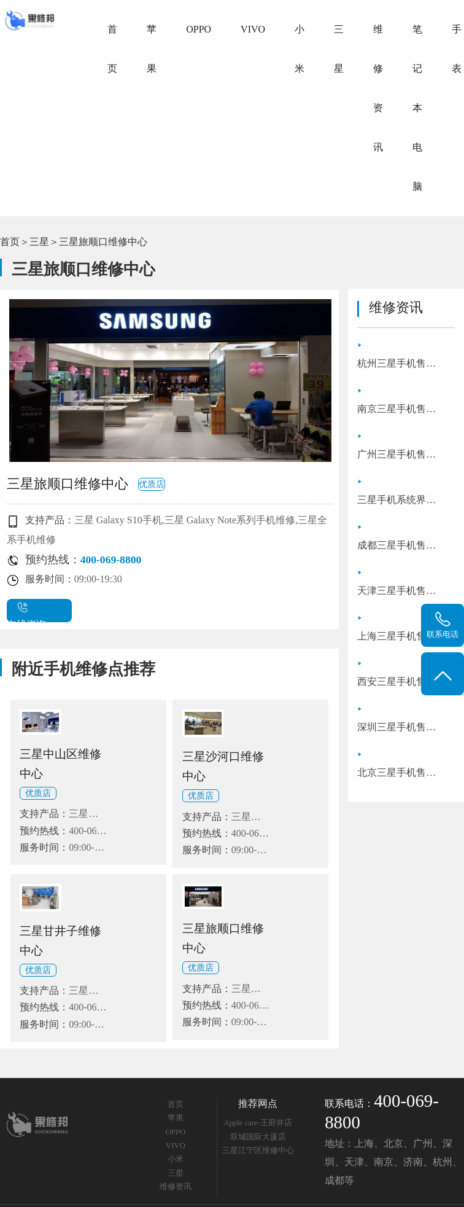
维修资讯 (378, 88)
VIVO (253, 29)
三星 (339, 49)
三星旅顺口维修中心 (103, 241)
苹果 (152, 49)
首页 (112, 49)
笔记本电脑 (417, 108)
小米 (299, 49)
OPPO (198, 29)
